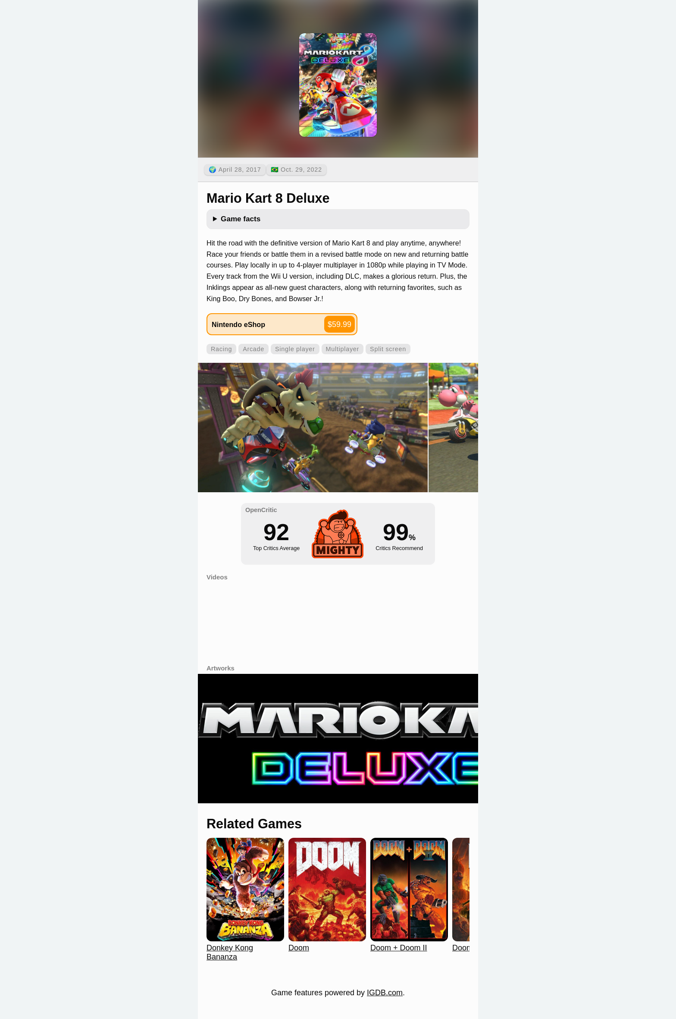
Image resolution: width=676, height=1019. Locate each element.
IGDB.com (385, 992)
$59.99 (339, 324)
